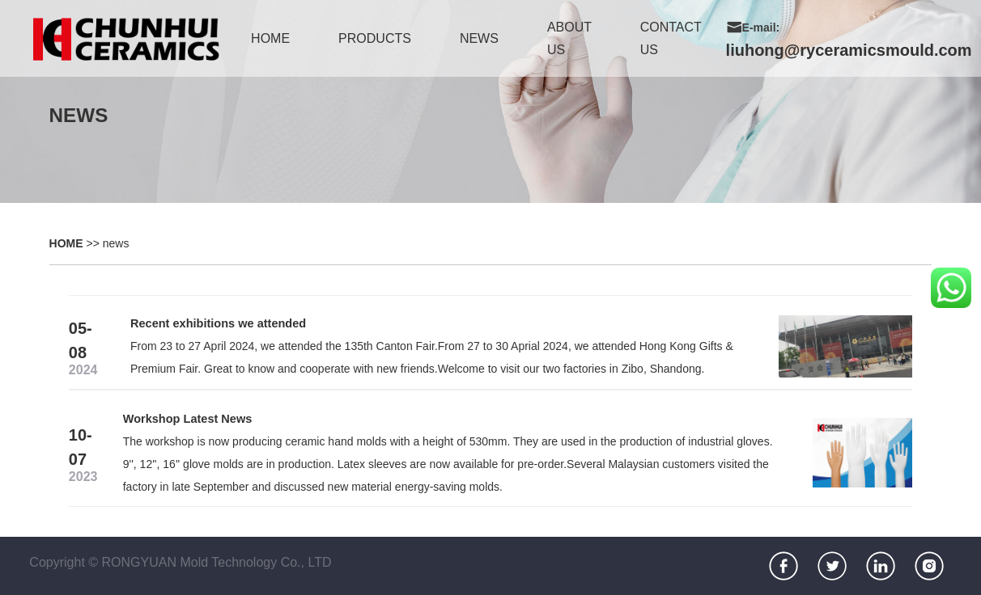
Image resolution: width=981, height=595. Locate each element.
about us (569, 38)
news (479, 38)
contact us (671, 38)
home (270, 38)
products (374, 38)
